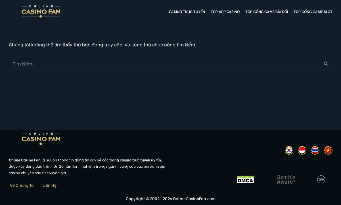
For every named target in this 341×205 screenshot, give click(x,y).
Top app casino (225, 11)
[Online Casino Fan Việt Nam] (41, 11)
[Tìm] (164, 63)
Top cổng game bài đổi (266, 11)
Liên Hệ (50, 185)
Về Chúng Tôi (22, 185)
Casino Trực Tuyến (187, 11)
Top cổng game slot (313, 11)
